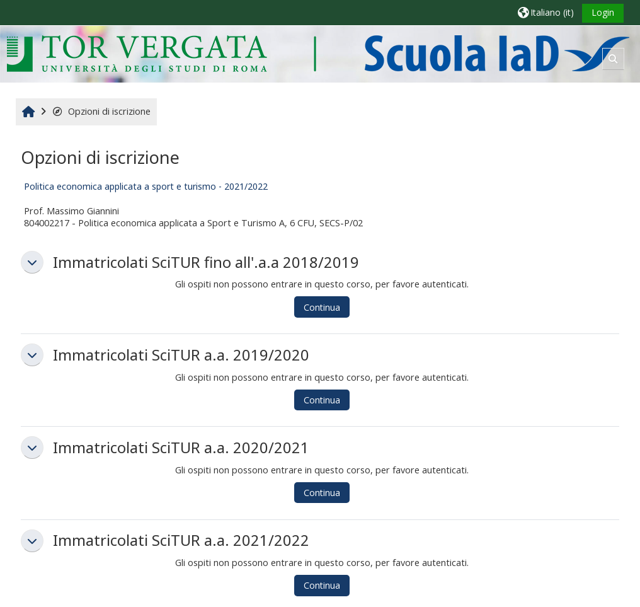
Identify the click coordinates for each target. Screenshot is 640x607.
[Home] (317, 53)
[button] (546, 12)
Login (602, 12)
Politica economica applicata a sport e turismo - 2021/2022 (146, 186)
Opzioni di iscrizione (101, 111)
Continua (322, 307)
